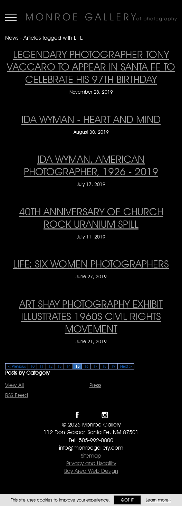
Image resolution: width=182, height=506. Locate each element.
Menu (11, 17)
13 (59, 366)
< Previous (17, 366)
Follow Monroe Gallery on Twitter (91, 415)
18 (104, 366)
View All (14, 385)
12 (50, 366)
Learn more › (158, 500)
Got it (127, 500)
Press (95, 385)
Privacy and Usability (91, 463)
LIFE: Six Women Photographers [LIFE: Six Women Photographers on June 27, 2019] (91, 263)
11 (41, 366)
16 (86, 366)
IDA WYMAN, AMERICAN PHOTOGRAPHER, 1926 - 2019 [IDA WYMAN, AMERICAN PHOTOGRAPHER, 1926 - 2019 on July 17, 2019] (91, 165)
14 (68, 366)
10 (32, 366)
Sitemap (91, 455)
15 (77, 366)
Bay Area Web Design (91, 471)
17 (95, 366)
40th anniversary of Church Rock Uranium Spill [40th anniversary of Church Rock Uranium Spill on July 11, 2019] (91, 217)
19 (113, 366)
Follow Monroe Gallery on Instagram (105, 415)
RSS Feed (16, 395)
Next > (126, 366)
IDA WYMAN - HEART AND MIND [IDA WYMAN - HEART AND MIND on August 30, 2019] (91, 119)
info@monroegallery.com (91, 447)
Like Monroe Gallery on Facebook (77, 415)
